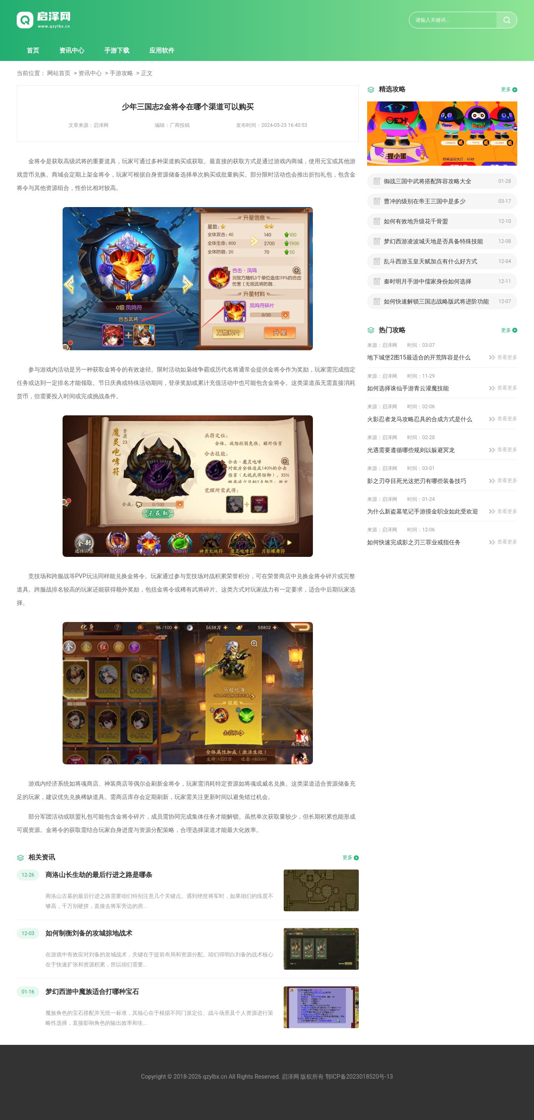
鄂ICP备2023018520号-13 (359, 1076)
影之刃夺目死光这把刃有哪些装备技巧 (416, 481)
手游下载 (116, 50)
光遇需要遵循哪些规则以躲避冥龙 (411, 450)
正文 (147, 73)
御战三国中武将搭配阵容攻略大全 (427, 181)
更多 (348, 857)
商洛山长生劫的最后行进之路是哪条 (98, 875)
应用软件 (161, 50)
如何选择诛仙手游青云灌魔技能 (408, 388)
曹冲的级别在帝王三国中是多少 (425, 201)
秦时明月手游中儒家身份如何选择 (427, 281)
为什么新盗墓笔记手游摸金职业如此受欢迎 (422, 511)
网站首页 (59, 73)
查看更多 (507, 357)
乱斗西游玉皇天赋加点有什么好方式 (430, 261)
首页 (33, 50)
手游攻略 (121, 73)
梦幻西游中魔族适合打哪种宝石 (92, 992)
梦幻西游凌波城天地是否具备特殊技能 (433, 241)
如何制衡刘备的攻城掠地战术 (88, 933)
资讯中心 (71, 50)
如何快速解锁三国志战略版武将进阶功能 (436, 301)
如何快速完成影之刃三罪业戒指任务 (414, 542)
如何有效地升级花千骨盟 (416, 221)
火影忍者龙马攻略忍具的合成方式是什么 (419, 419)
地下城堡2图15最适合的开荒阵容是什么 (419, 357)
